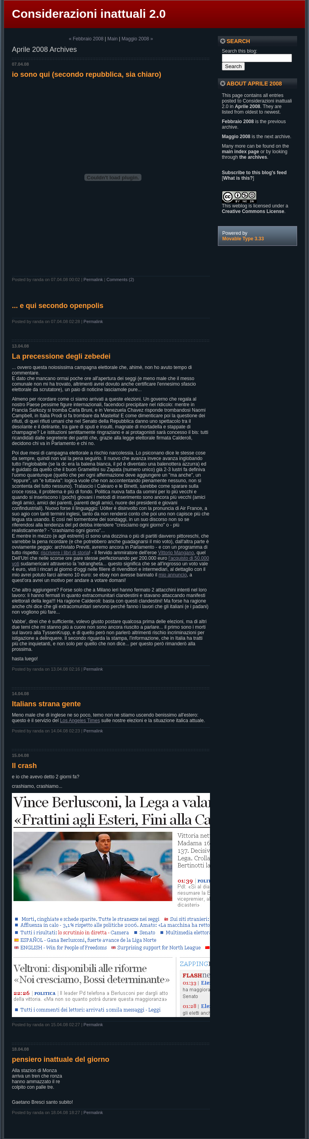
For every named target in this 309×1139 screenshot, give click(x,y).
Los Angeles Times (80, 720)
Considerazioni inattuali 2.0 (89, 13)
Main (112, 39)
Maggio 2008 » (137, 39)
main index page (240, 151)
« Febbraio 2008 (86, 39)
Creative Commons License (253, 211)
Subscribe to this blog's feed (254, 172)
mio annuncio (172, 575)
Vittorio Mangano (176, 552)
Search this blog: (239, 51)
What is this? (238, 178)
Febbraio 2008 (238, 121)
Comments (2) (120, 279)
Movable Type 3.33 (243, 238)
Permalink (93, 279)
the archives (253, 157)
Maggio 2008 (236, 136)
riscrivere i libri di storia (65, 552)
